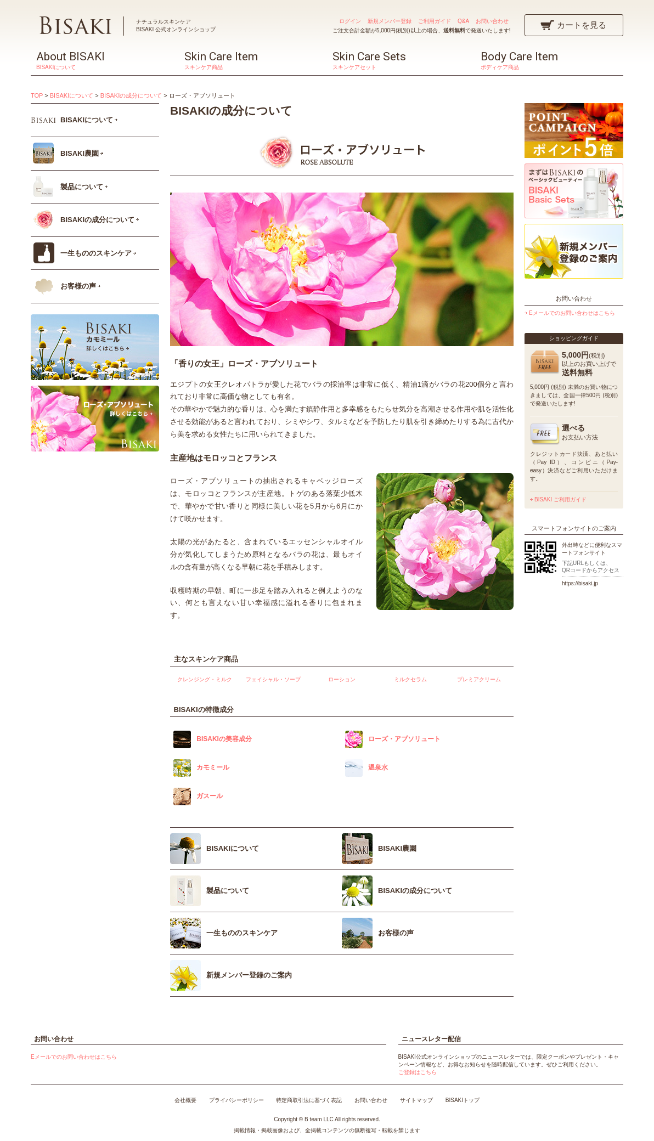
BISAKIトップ (463, 1100)
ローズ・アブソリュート (404, 739)
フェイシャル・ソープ (273, 679)
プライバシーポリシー (236, 1100)
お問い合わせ (492, 21)
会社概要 (185, 1100)
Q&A (463, 21)
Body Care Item (549, 60)
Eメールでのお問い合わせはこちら (572, 313)
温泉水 (378, 767)
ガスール (209, 796)
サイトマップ (416, 1100)
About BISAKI (104, 60)
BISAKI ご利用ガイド (560, 499)
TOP (37, 95)
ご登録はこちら (417, 1072)
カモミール (212, 767)
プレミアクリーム (479, 679)
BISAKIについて (71, 95)
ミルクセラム (410, 679)
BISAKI (75, 25)
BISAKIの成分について (131, 95)
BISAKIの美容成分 (224, 739)
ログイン (350, 21)
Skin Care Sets (401, 60)
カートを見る (581, 25)
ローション (342, 679)
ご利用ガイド (434, 21)
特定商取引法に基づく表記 (309, 1100)
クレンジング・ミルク (204, 679)
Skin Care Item (253, 60)
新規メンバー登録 (389, 21)
